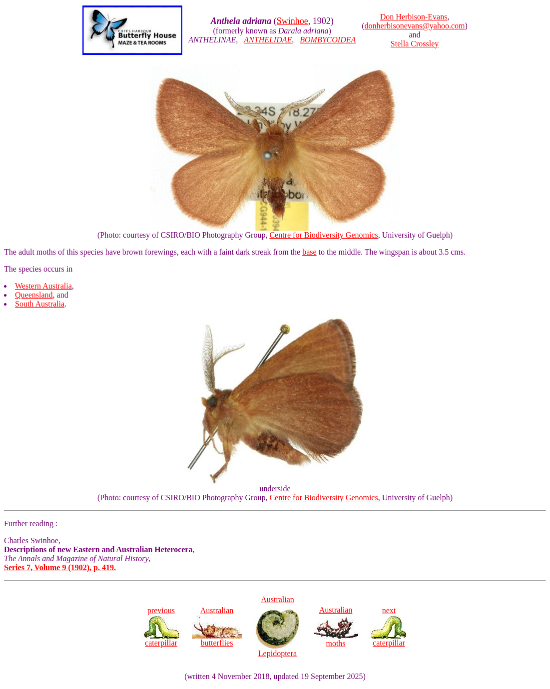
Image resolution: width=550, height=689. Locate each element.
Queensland (34, 295)
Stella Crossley (415, 43)
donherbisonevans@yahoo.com (415, 25)
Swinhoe (292, 21)
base (309, 252)
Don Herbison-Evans (414, 16)
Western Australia (43, 286)
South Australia (39, 304)
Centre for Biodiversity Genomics (323, 235)
